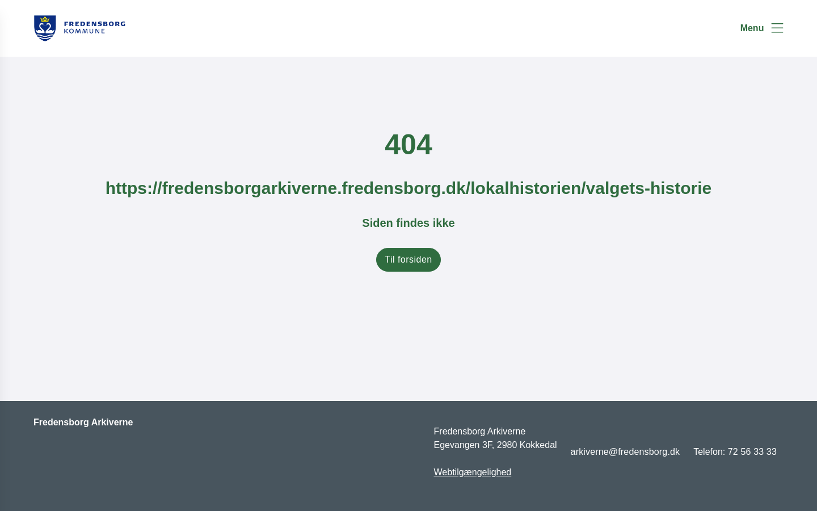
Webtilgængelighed (473, 472)
